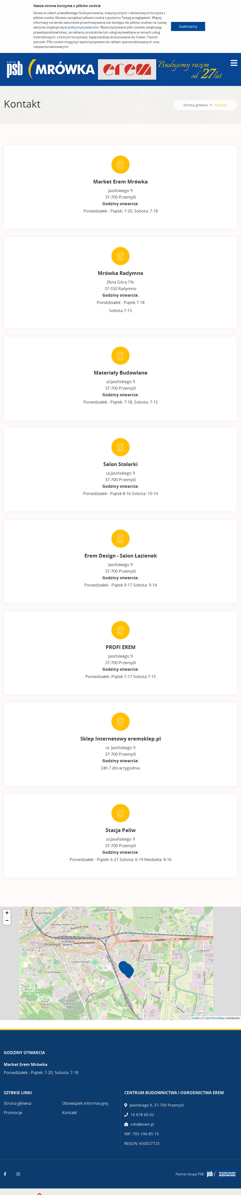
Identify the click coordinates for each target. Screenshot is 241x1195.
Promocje (13, 1112)
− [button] (7, 921)
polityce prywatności (83, 27)
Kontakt (69, 1112)
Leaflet (195, 1018)
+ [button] (7, 913)
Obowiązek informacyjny (85, 1103)
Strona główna (195, 105)
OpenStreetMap (215, 1018)
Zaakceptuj (188, 26)
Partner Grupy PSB (190, 1174)
